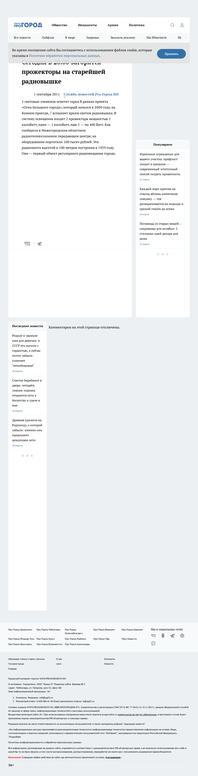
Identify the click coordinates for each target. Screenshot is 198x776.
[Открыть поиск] (172, 25)
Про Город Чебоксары (48, 629)
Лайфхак (48, 37)
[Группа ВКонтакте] (153, 635)
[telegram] (41, 243)
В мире (70, 37)
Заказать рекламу (122, 37)
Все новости (22, 37)
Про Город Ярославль (20, 644)
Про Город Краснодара (77, 644)
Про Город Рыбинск (75, 638)
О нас (59, 658)
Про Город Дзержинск (20, 629)
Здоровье (92, 37)
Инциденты (87, 25)
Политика (137, 25)
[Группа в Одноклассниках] (163, 635)
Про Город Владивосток (49, 644)
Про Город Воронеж (104, 629)
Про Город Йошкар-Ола (21, 638)
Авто (58, 663)
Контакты (109, 658)
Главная (12, 668)
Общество (59, 25)
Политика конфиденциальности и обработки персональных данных (44, 742)
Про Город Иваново (132, 629)
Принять (171, 54)
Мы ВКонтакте (157, 37)
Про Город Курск (46, 638)
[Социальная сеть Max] (153, 643)
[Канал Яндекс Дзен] (182, 635)
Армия (113, 25)
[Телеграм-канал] (172, 635)
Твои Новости (129, 638)
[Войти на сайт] (182, 25)
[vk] (27, 243)
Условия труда (16, 663)
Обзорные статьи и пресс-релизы (26, 658)
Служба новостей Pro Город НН (91, 94)
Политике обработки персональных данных (64, 55)
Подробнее (15, 736)
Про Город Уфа (101, 638)
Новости (109, 663)
